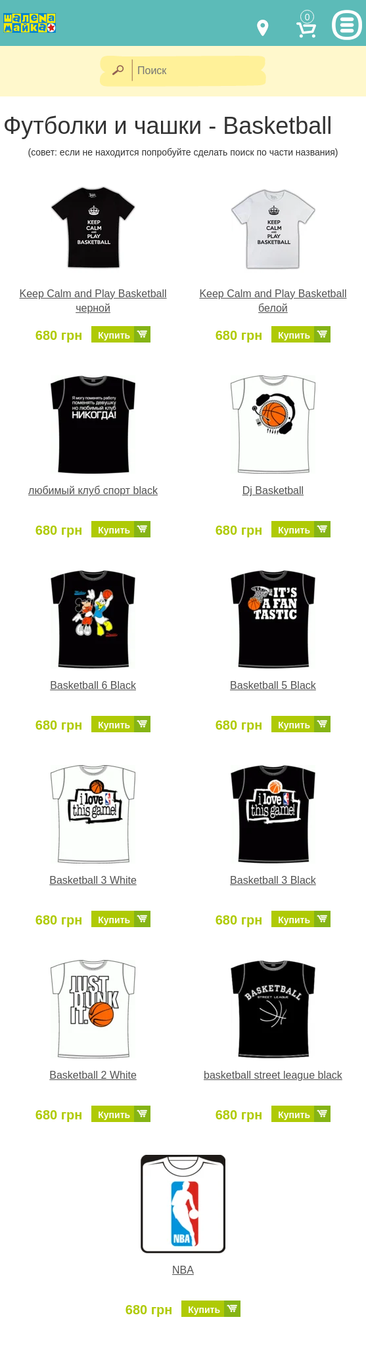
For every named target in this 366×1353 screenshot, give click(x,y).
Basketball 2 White (93, 1075)
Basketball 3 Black (273, 880)
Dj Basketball (273, 490)
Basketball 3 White (93, 880)
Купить (114, 335)
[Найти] (117, 71)
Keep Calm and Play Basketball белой (272, 301)
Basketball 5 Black (273, 685)
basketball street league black (273, 1075)
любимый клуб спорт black (93, 490)
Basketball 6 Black (93, 685)
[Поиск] (203, 71)
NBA (183, 1270)
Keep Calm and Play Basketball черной (92, 301)
